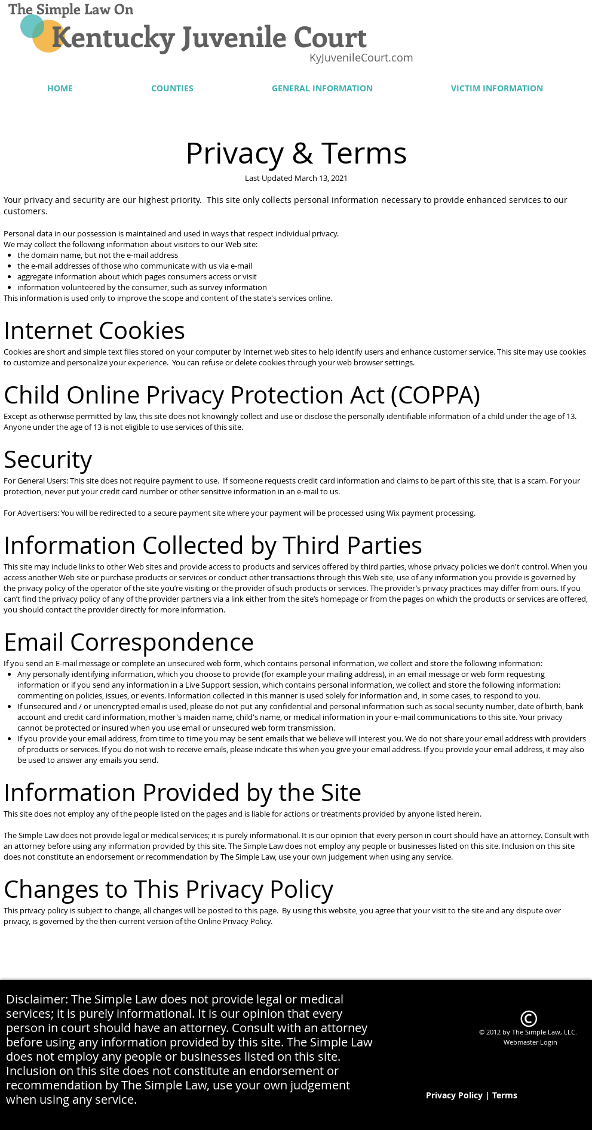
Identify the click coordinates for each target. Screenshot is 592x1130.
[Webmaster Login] (530, 1042)
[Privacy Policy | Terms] (471, 1095)
